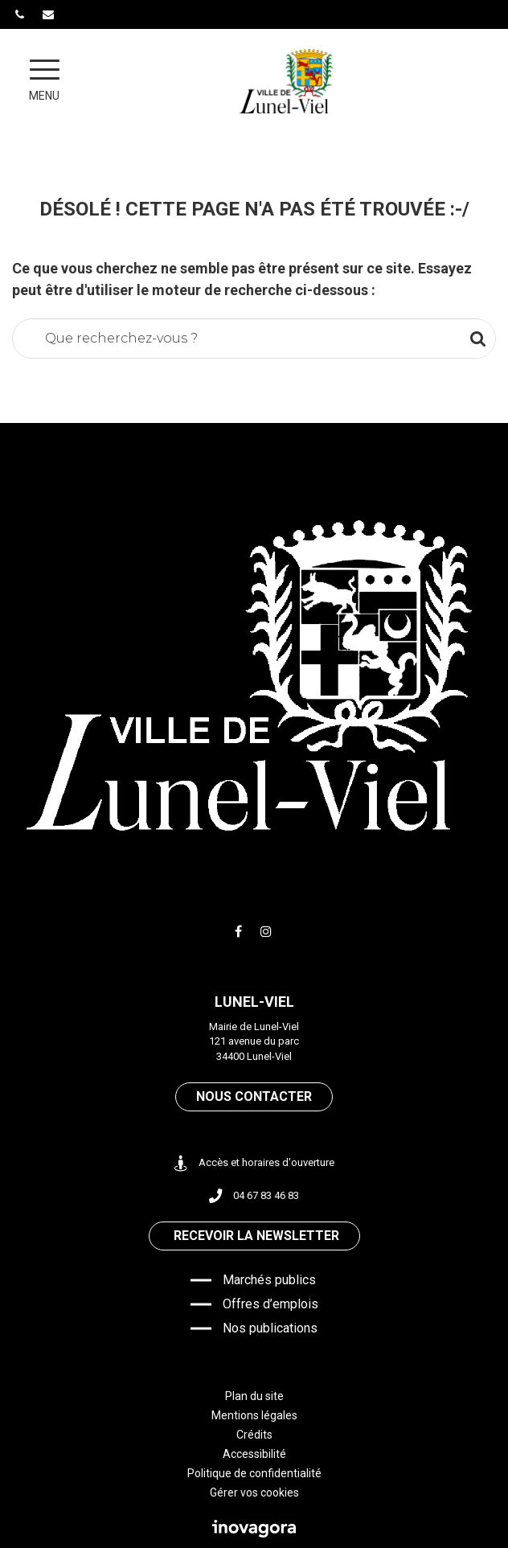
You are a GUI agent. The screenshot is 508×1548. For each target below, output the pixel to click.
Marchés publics (269, 1279)
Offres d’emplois (270, 1304)
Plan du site (254, 1396)
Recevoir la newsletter (256, 1235)
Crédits (254, 1434)
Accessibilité (254, 1453)
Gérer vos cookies (254, 1492)
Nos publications (270, 1328)
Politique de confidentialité (254, 1473)
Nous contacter (254, 1096)
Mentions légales (254, 1415)
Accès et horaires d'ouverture (254, 1163)
